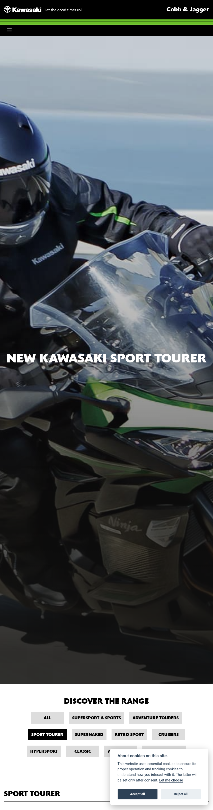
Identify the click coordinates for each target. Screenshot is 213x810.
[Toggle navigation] (9, 30)
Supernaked (89, 734)
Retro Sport (129, 734)
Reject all (181, 794)
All (47, 718)
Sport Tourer (47, 734)
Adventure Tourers (155, 718)
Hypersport (44, 751)
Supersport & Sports (96, 718)
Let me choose (171, 780)
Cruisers (168, 734)
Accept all (137, 794)
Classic (82, 751)
